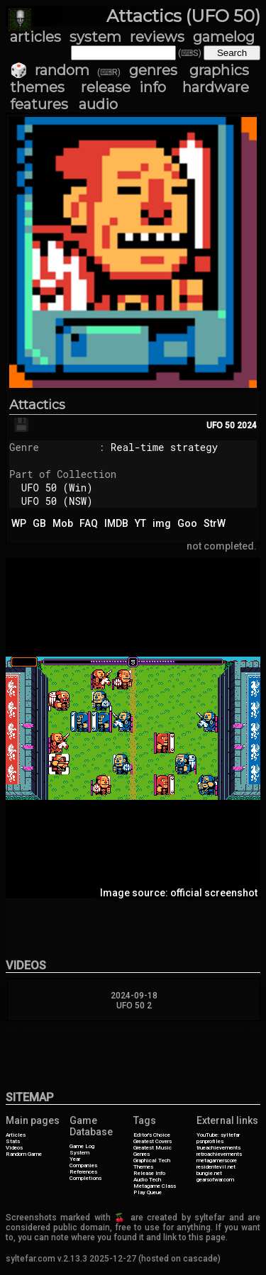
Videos (14, 1148)
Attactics (37, 405)
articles (35, 36)
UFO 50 (220, 425)
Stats (13, 1141)
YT (140, 523)
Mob (62, 523)
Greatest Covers (152, 1141)
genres (153, 70)
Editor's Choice (151, 1135)
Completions (85, 1178)
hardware (215, 87)
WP (18, 523)
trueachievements (218, 1148)
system (95, 36)
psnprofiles (209, 1141)
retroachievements (219, 1154)
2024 (247, 425)
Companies (83, 1165)
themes (37, 87)
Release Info (149, 1173)
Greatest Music (152, 1148)
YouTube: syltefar (218, 1135)
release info (124, 87)
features (39, 104)
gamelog (224, 36)
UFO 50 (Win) (57, 487)
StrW (215, 523)
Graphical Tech (151, 1160)
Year (75, 1159)
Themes (143, 1167)
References (83, 1172)
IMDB (116, 523)
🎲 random (49, 70)
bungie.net (209, 1173)
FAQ (88, 523)
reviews (157, 36)
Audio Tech (147, 1179)
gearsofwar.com (215, 1179)
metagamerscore (216, 1160)
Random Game (24, 1154)
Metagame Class (154, 1186)
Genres (141, 1154)
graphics (219, 70)
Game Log (82, 1146)
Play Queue (147, 1192)
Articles (16, 1135)
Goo (187, 523)
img (162, 523)
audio (98, 104)
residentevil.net (215, 1167)
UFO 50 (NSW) (57, 501)
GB (39, 523)
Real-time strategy (164, 447)
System (79, 1152)
